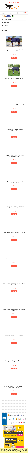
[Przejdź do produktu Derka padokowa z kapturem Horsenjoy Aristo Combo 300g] (14, 173)
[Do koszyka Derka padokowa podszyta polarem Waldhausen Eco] (14, 137)
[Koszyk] (24, 13)
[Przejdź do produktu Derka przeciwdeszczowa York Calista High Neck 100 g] (14, 276)
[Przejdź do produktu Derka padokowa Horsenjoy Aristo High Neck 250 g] (14, 41)
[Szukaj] (10, 13)
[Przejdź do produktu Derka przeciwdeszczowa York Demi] (14, 327)
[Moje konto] (17, 13)
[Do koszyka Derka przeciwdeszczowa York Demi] (14, 343)
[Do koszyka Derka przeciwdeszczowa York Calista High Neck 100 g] (14, 291)
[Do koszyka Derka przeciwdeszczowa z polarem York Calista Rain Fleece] (14, 394)
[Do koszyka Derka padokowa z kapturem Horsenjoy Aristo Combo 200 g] (14, 163)
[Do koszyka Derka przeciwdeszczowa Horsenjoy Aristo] (14, 240)
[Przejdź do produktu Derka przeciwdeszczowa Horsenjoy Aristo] (14, 225)
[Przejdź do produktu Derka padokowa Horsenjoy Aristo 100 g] (14, 70)
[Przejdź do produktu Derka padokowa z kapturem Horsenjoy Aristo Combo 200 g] (14, 148)
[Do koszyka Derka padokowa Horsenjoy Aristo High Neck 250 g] (14, 58)
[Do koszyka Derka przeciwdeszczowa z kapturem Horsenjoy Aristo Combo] (14, 369)
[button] (3, 13)
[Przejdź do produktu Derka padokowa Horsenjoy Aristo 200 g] (14, 96)
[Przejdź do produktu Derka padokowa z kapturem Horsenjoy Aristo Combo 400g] (14, 199)
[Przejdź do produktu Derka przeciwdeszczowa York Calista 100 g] (14, 250)
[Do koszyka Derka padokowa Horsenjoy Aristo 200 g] (14, 112)
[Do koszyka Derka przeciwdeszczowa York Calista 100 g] (14, 266)
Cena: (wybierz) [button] (5, 25)
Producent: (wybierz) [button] (6, 22)
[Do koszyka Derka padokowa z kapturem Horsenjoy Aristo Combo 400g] (14, 214)
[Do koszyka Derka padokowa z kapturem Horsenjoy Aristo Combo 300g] (14, 189)
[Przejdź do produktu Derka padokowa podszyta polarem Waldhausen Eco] (14, 122)
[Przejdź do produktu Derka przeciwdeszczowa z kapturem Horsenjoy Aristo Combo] (14, 353)
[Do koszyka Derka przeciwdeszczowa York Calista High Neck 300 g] (14, 317)
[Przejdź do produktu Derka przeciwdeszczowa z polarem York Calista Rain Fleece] (14, 379)
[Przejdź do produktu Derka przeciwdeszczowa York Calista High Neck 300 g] (14, 302)
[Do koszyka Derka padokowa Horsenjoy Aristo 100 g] (14, 86)
